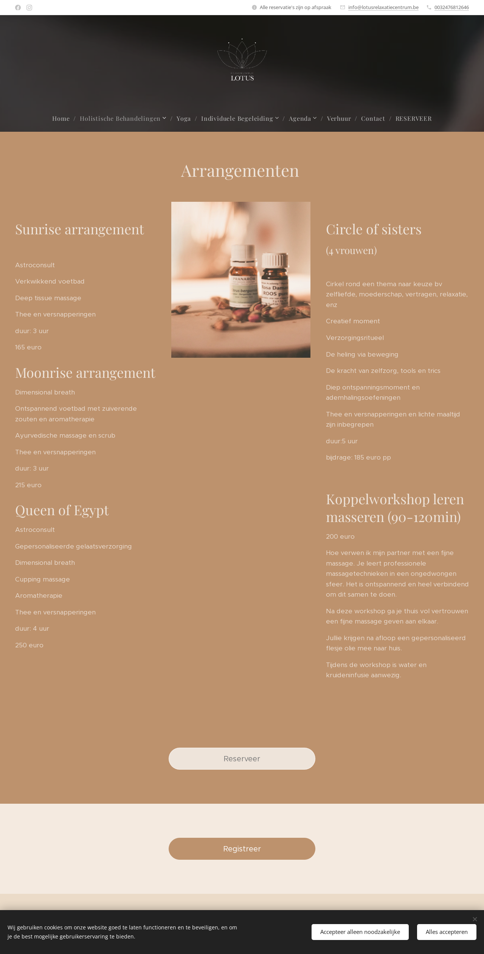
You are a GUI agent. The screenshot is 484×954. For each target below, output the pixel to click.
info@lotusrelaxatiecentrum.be (383, 7)
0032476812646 (451, 7)
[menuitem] (64, 118)
